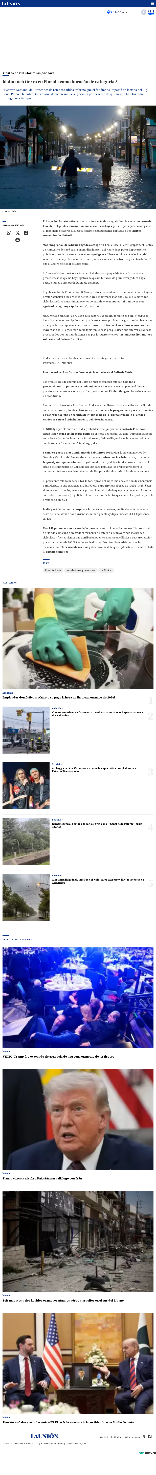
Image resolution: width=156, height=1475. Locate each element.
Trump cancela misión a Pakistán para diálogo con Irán (42, 1178)
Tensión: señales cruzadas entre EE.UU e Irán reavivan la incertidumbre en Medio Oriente (68, 1422)
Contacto (104, 1437)
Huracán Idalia (53, 570)
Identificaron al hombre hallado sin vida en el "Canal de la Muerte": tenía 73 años (97, 825)
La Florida (106, 570)
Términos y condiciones (66, 1443)
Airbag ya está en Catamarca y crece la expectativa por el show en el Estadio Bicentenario (94, 770)
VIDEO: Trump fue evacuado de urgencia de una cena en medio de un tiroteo (59, 1057)
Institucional (117, 1437)
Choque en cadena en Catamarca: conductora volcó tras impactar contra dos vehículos (97, 714)
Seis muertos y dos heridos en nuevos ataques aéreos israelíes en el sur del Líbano (63, 1301)
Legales (82, 1443)
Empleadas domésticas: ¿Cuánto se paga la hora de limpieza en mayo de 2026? (59, 697)
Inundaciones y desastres (81, 570)
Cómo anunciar (132, 1437)
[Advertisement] (78, 42)
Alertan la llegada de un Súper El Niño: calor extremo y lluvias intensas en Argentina (98, 881)
